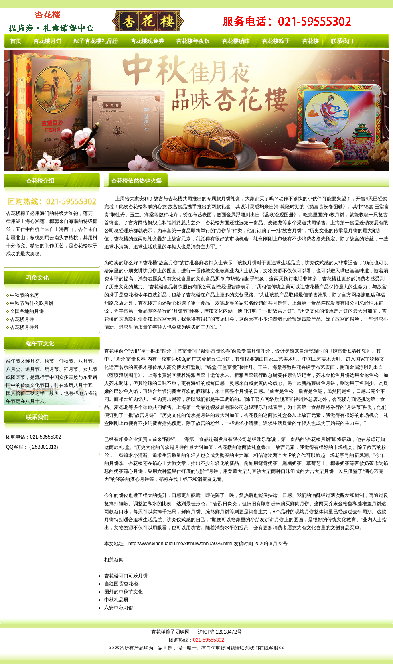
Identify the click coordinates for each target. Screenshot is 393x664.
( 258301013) (43, 447)
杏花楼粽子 (276, 41)
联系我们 (342, 41)
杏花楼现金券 (147, 41)
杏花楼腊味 (236, 41)
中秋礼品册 (116, 600)
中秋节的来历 (24, 295)
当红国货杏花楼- (122, 584)
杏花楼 (310, 41)
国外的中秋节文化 (123, 592)
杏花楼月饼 (47, 41)
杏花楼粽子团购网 (170, 632)
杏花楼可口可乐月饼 (126, 576)
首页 (15, 41)
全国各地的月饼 (27, 311)
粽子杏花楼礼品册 (95, 41)
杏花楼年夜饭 (193, 41)
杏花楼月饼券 (24, 327)
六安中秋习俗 (118, 608)
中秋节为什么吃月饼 (31, 303)
